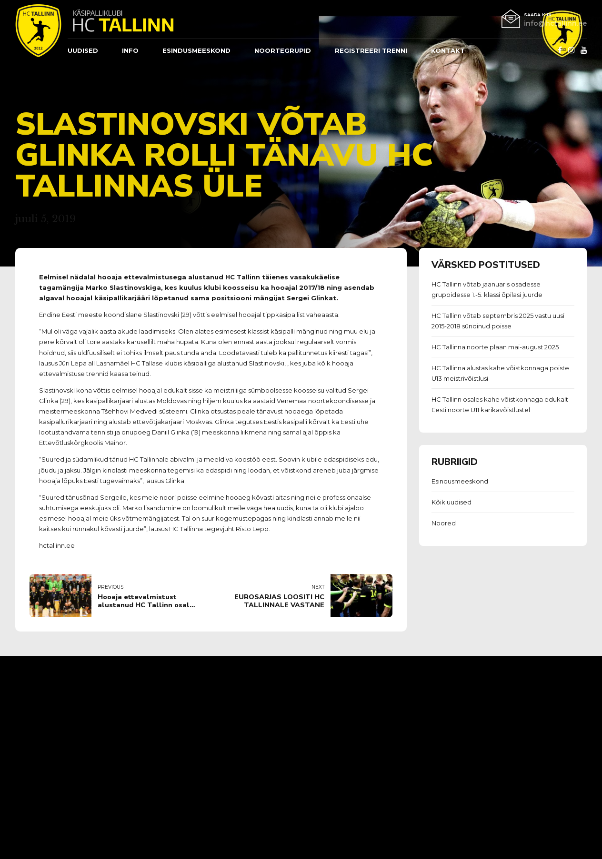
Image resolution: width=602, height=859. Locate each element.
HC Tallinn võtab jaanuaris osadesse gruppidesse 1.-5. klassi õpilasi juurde (486, 289)
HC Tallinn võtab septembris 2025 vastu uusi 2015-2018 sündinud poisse (497, 321)
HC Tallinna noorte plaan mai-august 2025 (495, 347)
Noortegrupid (282, 50)
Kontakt (448, 50)
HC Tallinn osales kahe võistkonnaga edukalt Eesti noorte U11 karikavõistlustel (499, 404)
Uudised (83, 50)
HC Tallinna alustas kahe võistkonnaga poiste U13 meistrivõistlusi (500, 373)
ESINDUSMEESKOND (196, 50)
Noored (443, 523)
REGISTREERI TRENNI (371, 50)
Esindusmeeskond (459, 481)
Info (130, 50)
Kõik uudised (451, 502)
